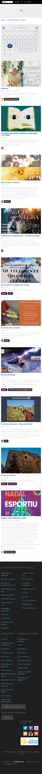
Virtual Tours (5, 618)
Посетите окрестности (29, 608)
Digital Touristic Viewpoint (6, 574)
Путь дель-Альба (27, 579)
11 (15, 42)
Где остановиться (23, 656)
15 (36, 42)
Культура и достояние (8, 579)
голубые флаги (6, 696)
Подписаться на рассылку (13, 707)
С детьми (25, 593)
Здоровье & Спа (27, 604)
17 (10, 46)
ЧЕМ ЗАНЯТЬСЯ (28, 568)
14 (30, 42)
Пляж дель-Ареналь (7, 595)
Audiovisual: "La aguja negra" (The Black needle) (20, 236)
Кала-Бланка (5, 656)
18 (15, 46)
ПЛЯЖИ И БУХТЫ (7, 634)
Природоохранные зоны (7, 603)
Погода (20, 645)
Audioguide (5, 628)
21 (30, 46)
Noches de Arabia (8, 375)
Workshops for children (10, 182)
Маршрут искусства (28, 589)
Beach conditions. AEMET (7, 691)
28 (30, 50)
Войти (7, 717)
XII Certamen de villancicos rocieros (15, 285)
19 (20, 46)
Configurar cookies (25, 752)
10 (10, 42)
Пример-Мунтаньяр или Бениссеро (7, 644)
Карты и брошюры (24, 664)
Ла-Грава (4, 639)
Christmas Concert (8, 475)
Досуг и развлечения (29, 600)
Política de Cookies (32, 762)
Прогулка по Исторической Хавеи (8, 584)
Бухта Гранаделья (7, 670)
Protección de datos (11, 752)
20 (25, 46)
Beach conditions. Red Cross (7, 685)
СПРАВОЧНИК (23, 668)
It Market (4, 89)
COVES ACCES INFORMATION (6, 700)
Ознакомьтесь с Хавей (10, 568)
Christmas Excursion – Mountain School (16, 424)
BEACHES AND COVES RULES (8, 675)
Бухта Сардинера (6, 660)
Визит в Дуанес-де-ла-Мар (8, 590)
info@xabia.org (18, 762)
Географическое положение (23, 640)
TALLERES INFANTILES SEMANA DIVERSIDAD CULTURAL (19, 134)
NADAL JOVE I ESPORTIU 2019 (13, 518)
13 (25, 42)
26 (20, 50)
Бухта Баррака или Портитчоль (7, 665)
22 (36, 46)
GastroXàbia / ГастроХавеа (5, 609)
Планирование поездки (28, 634)
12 (20, 42)
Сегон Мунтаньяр (7, 653)
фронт (3, 20)
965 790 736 (7, 762)
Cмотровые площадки (8, 599)
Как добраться (22, 649)
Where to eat (22, 653)
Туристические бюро (24, 660)
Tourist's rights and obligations (24, 673)
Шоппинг (25, 596)
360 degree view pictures (7, 623)
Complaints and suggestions (23, 679)
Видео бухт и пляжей (8, 680)
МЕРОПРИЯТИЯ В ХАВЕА (16, 20)
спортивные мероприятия (26, 584)
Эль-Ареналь (5, 649)
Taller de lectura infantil (10, 328)
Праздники (4, 614)
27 (25, 50)
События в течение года (28, 574)
